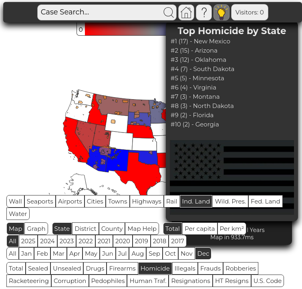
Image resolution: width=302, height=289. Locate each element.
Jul (122, 253)
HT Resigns (232, 281)
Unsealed (67, 268)
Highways (146, 201)
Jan (26, 253)
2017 (177, 241)
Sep (154, 253)
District (85, 228)
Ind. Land (196, 201)
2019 (141, 241)
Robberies (240, 268)
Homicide (155, 268)
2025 (28, 241)
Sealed (38, 268)
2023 (67, 241)
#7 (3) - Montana (195, 96)
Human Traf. (147, 281)
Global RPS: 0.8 (269, 12)
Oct (170, 253)
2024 (47, 241)
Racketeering (29, 281)
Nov (187, 253)
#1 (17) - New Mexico (200, 41)
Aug (137, 253)
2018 (159, 241)
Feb (42, 253)
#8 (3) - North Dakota (202, 106)
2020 (122, 241)
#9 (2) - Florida (192, 115)
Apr (74, 253)
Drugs (95, 268)
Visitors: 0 (221, 12)
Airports (70, 201)
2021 (104, 241)
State (62, 228)
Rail (171, 201)
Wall (15, 201)
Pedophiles (108, 281)
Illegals (185, 268)
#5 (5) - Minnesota (197, 78)
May (91, 253)
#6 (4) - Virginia (193, 87)
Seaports (40, 201)
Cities (95, 201)
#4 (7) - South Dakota (202, 69)
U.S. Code (268, 281)
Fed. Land (265, 201)
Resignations (190, 281)
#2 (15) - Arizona (194, 50)
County (112, 228)
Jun (107, 253)
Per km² (232, 228)
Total (172, 228)
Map (15, 228)
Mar (58, 253)
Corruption (70, 281)
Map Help (142, 228)
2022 (86, 241)
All (12, 241)
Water (18, 214)
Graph (36, 228)
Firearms (122, 268)
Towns (117, 201)
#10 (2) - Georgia (195, 124)
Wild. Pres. (230, 201)
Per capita (200, 228)
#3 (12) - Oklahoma (198, 59)
